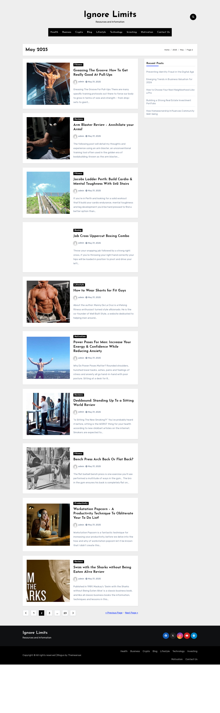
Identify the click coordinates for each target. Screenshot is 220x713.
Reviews (79, 126)
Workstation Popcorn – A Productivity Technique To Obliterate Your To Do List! (95, 555)
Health (54, 32)
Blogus (60, 703)
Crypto (79, 32)
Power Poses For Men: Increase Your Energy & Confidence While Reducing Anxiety (102, 375)
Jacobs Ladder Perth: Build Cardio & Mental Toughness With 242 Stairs (101, 195)
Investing (132, 32)
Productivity (81, 545)
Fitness (79, 67)
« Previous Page (113, 661)
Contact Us (163, 32)
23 (65, 661)
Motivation (147, 32)
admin (79, 84)
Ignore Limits (110, 15)
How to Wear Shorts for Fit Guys (100, 314)
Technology (116, 32)
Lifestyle (101, 32)
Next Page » (131, 661)
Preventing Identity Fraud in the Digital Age (170, 72)
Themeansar (74, 703)
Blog (89, 32)
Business (66, 32)
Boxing (78, 249)
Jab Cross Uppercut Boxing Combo (102, 255)
